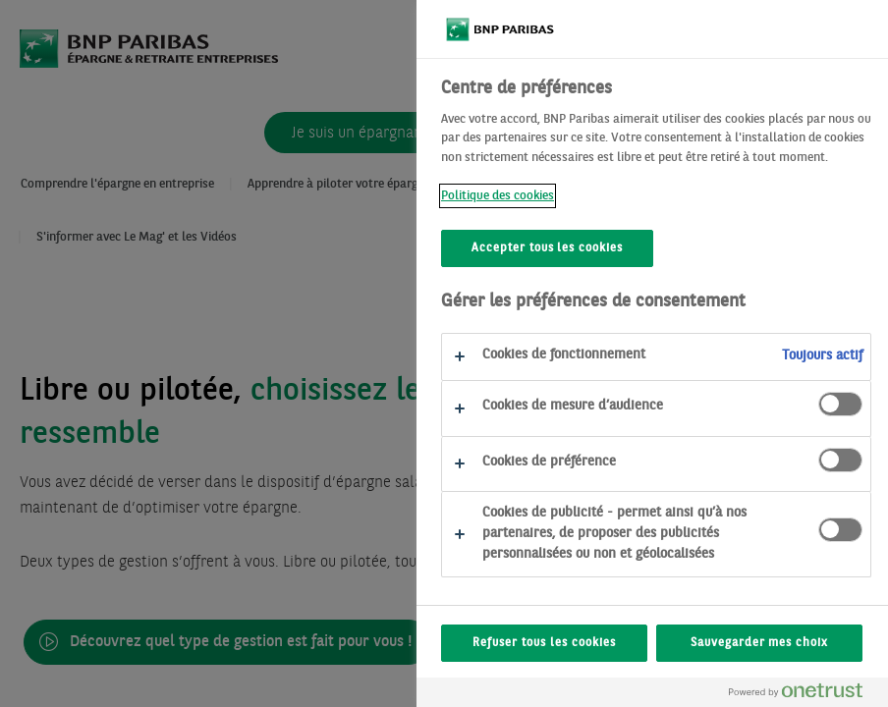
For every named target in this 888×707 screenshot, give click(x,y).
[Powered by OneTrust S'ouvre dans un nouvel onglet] (803, 694)
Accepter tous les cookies (547, 248)
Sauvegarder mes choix (759, 643)
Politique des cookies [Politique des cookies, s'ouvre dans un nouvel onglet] (497, 196)
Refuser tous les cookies (543, 643)
